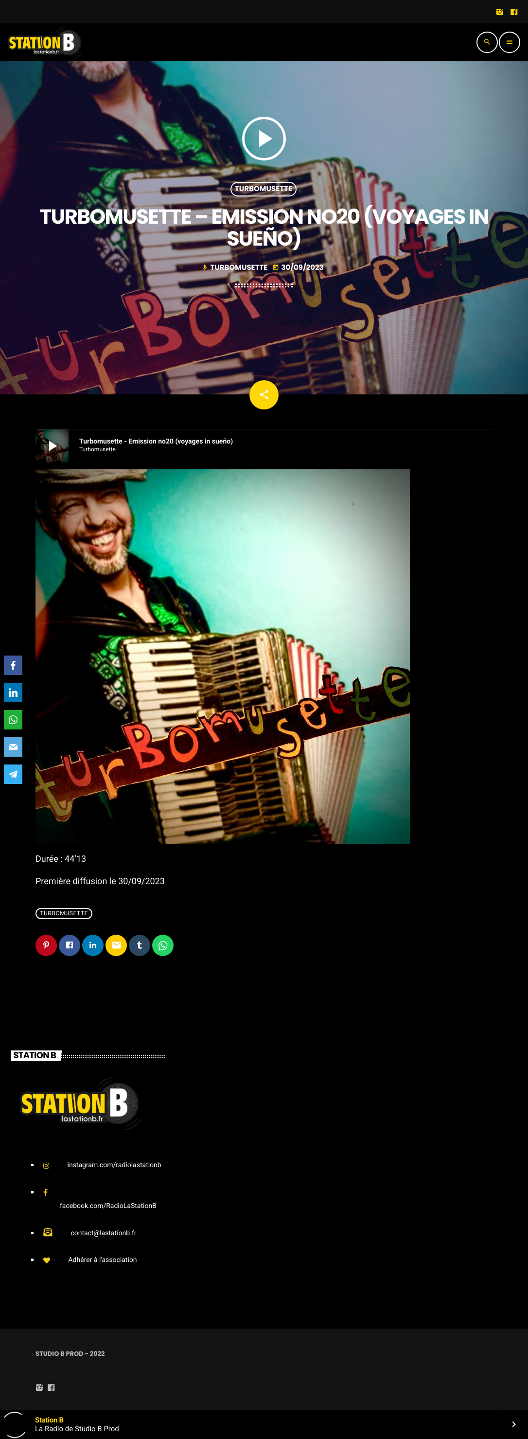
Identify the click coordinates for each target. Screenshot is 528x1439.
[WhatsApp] (13, 719)
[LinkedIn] (13, 692)
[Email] (13, 747)
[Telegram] (13, 774)
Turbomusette (263, 189)
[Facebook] (13, 665)
